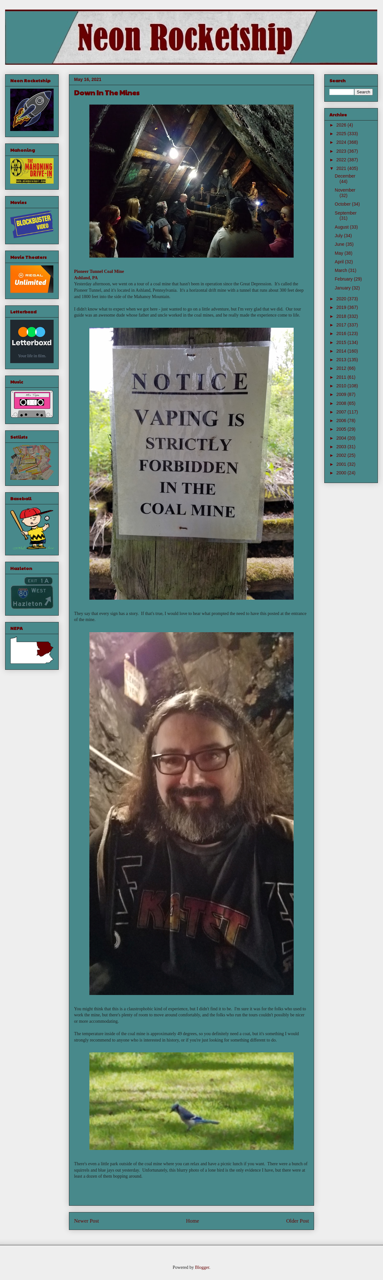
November (345, 190)
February (344, 279)
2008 (342, 403)
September (346, 213)
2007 (342, 411)
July (339, 235)
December (345, 176)
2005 (342, 429)
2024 (342, 142)
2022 (342, 159)
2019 (342, 307)
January (343, 287)
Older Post (297, 1221)
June (340, 244)
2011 (342, 377)
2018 (342, 316)
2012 (342, 368)
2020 (342, 298)
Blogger (202, 1267)
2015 (342, 342)
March (342, 270)
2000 (342, 472)
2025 (342, 133)
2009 (342, 394)
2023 (342, 151)
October (343, 204)
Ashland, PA (86, 277)
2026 (342, 125)
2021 (342, 168)
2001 (342, 464)
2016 (342, 333)
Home (192, 1221)
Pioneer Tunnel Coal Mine (99, 271)
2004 (342, 438)
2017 (342, 324)
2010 (342, 385)
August (342, 227)
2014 (342, 351)
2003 (342, 446)
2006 (342, 420)
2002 (342, 455)
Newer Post (86, 1221)
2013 (342, 359)
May (339, 253)
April (340, 261)
